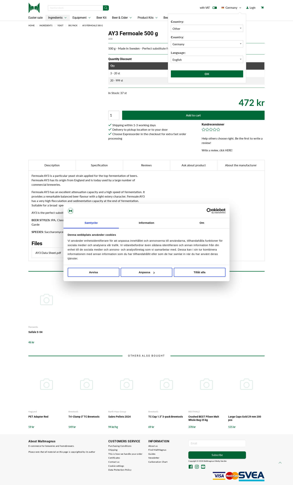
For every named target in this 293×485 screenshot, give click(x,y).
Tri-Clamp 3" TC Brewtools (83, 416)
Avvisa (93, 272)
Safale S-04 (35, 332)
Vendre (223, 461)
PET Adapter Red (38, 416)
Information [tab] (146, 222)
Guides (152, 453)
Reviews (146, 165)
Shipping (112, 449)
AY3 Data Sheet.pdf (58, 252)
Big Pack (72, 25)
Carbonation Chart (157, 461)
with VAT (208, 8)
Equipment (82, 18)
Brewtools (73, 411)
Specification (99, 165)
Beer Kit (101, 17)
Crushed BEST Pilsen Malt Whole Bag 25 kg (203, 418)
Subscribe (217, 455)
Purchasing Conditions (119, 446)
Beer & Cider (122, 18)
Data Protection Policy (119, 469)
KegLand (32, 411)
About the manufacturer (241, 165)
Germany (231, 7)
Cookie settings (116, 465)
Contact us (113, 461)
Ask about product (194, 165)
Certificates (114, 457)
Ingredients (57, 18)
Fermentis (33, 327)
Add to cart (193, 115)
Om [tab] (201, 222)
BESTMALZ (194, 411)
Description (52, 165)
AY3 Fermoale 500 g (92, 25)
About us (153, 446)
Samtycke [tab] (91, 222)
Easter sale (35, 17)
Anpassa (147, 272)
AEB (110, 39)
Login (251, 7)
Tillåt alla (200, 272)
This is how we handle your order (125, 453)
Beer (166, 17)
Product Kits (148, 18)
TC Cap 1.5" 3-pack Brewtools (165, 416)
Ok (207, 74)
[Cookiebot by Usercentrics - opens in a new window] (209, 211)
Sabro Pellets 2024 (119, 416)
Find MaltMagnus (157, 449)
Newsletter (153, 457)
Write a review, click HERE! (217, 150)
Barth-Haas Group (117, 411)
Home (31, 25)
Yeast (60, 25)
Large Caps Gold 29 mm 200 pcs (244, 418)
